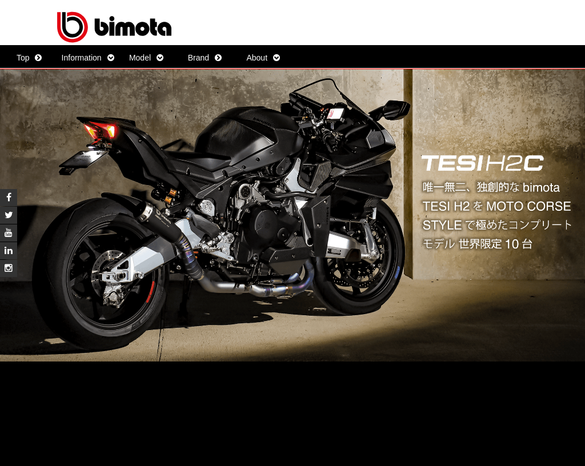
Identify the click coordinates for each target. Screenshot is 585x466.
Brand (198, 57)
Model (140, 57)
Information (82, 57)
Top (23, 57)
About (256, 57)
